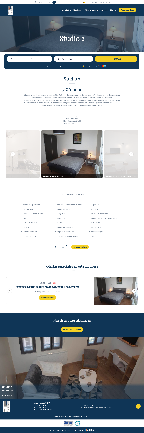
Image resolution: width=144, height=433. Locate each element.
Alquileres (78, 10)
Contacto (61, 247)
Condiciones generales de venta (78, 417)
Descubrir (66, 10)
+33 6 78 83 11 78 (85, 405)
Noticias (113, 10)
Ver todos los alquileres (72, 329)
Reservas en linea (127, 10)
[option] (72, 154)
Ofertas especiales (92, 10)
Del (12, 59)
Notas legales (59, 417)
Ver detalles (7, 395)
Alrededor (105, 10)
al (31, 59)
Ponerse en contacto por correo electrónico (94, 408)
